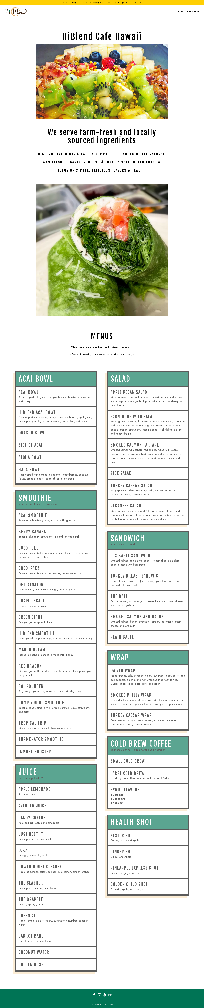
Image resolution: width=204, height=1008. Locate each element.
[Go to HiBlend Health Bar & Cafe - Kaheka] (91, 2)
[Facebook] (94, 995)
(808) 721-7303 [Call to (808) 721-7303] (131, 2)
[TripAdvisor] (110, 995)
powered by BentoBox (102, 1004)
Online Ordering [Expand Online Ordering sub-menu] (187, 11)
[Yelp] (105, 995)
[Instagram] (99, 995)
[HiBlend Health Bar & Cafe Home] (16, 11)
